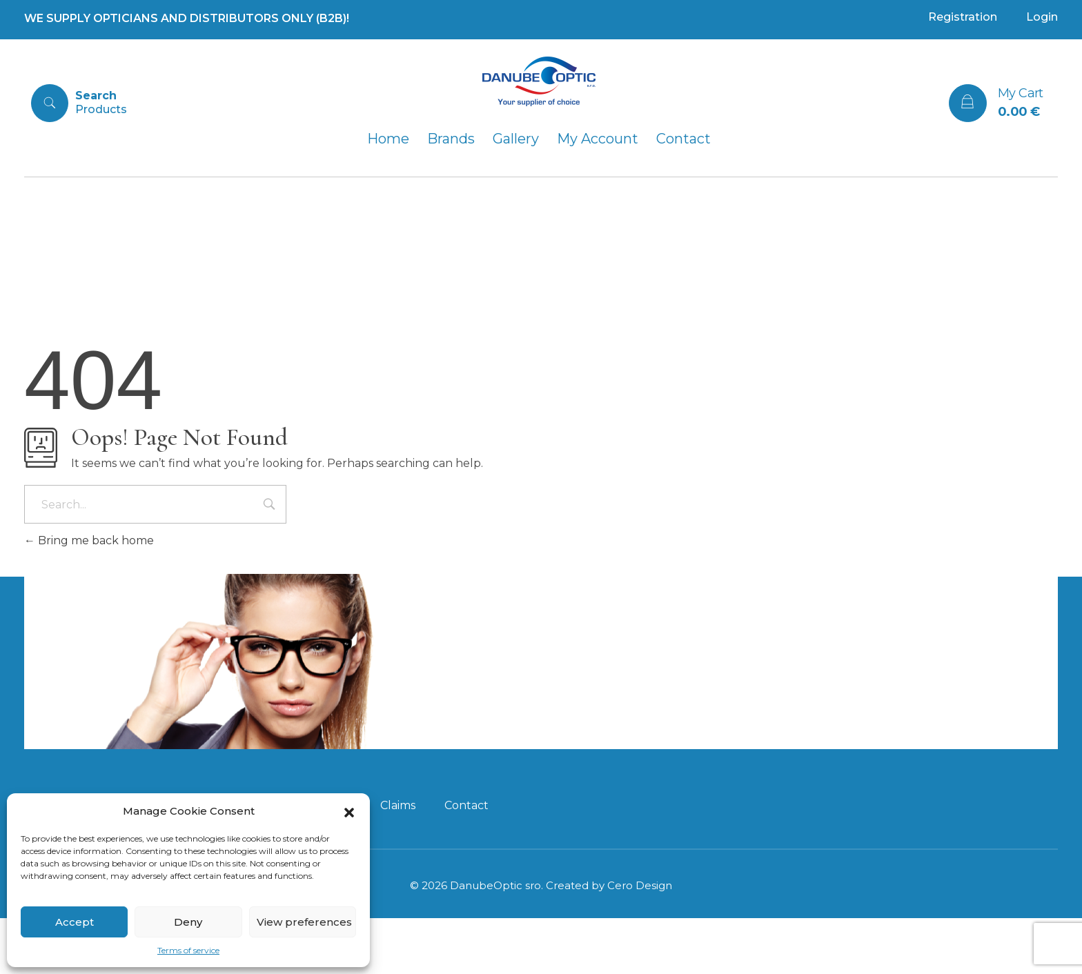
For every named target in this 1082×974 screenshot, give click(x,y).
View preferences (304, 921)
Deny (188, 921)
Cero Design (639, 941)
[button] (349, 811)
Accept (74, 921)
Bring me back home (89, 540)
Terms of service (188, 950)
